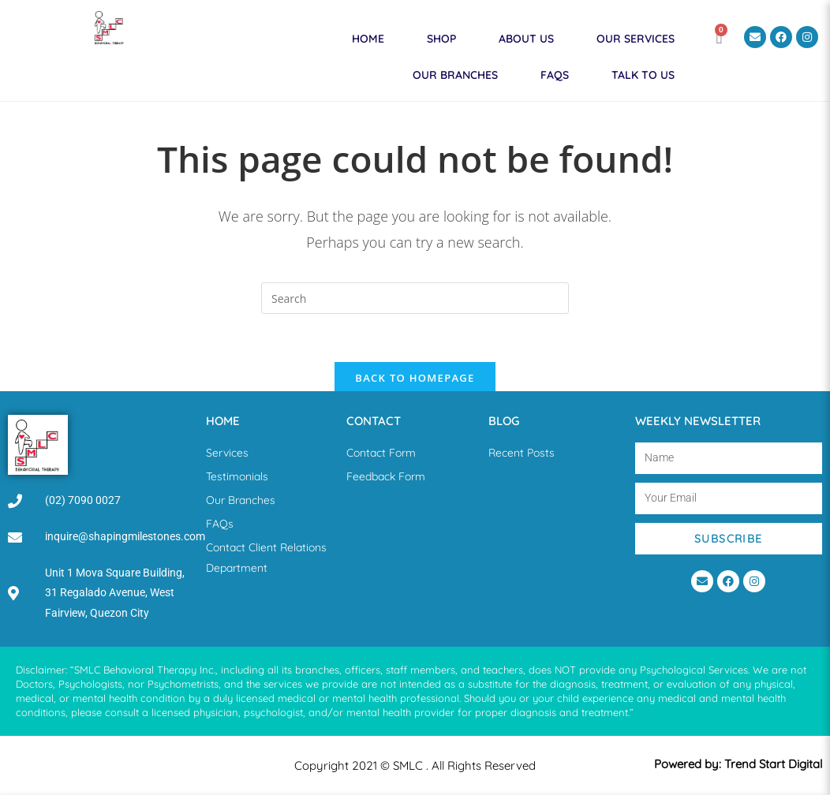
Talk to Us (643, 75)
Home (368, 39)
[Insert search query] (415, 298)
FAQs (554, 75)
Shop (441, 39)
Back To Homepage (414, 378)
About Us (526, 39)
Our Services (635, 39)
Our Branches (455, 75)
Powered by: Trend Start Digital (738, 763)
